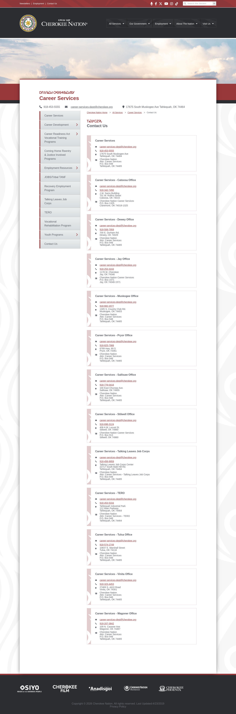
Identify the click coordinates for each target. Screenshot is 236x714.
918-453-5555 (107, 150)
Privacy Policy (118, 706)
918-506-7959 (107, 229)
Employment (38, 3)
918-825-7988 (107, 345)
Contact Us (52, 3)
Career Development (56, 124)
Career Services (53, 115)
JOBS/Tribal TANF (55, 177)
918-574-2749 (107, 544)
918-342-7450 (107, 190)
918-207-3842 (107, 623)
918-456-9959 (107, 461)
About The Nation (185, 23)
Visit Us (206, 23)
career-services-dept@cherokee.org (92, 107)
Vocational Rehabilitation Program (57, 223)
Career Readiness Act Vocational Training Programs (57, 138)
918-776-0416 (107, 385)
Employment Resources (58, 168)
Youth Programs (53, 234)
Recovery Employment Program (57, 188)
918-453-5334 (107, 503)
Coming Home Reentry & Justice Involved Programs (57, 155)
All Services (115, 23)
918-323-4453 (107, 584)
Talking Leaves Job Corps (55, 201)
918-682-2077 (107, 306)
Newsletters (25, 3)
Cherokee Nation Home (97, 112)
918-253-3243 (107, 269)
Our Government (138, 23)
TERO (48, 212)
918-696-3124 (107, 424)
